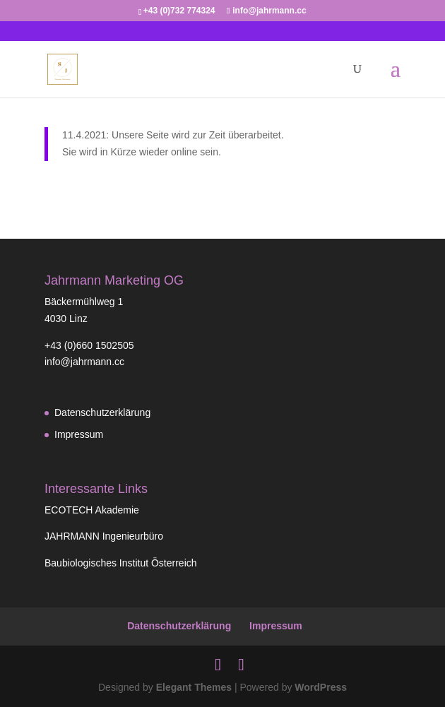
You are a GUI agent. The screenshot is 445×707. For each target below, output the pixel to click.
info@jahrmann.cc (84, 361)
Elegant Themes (194, 687)
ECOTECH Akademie (91, 510)
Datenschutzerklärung (102, 412)
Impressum (78, 434)
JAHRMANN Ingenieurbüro (103, 536)
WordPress (321, 687)
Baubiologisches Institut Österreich (120, 563)
